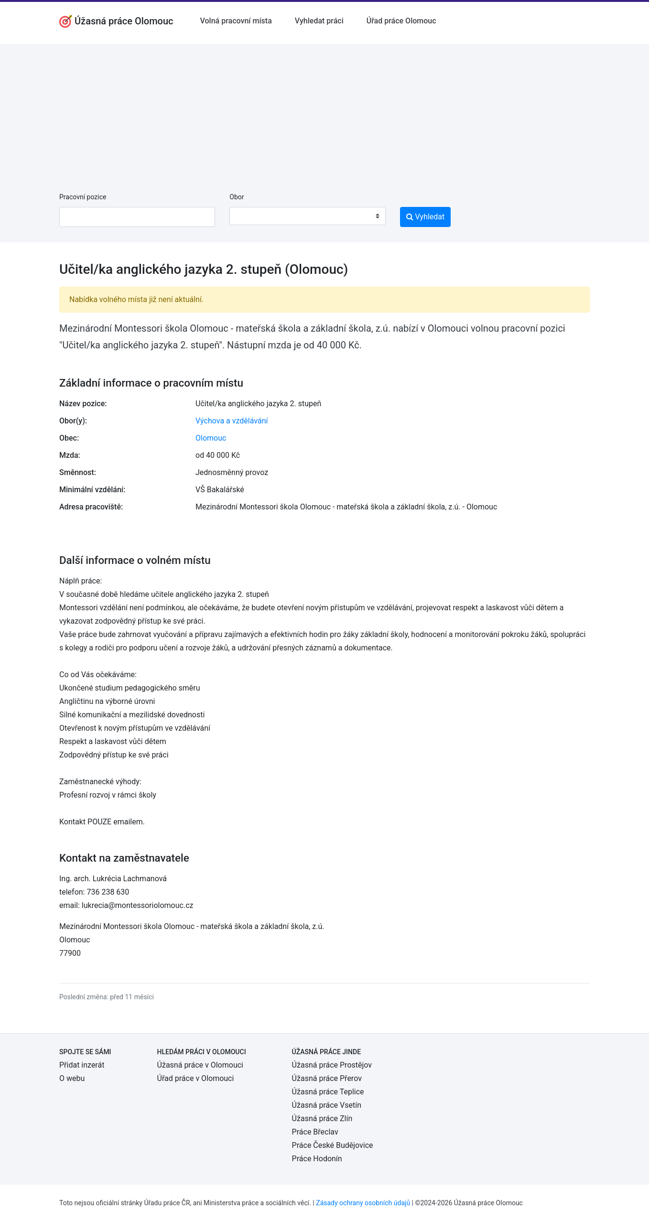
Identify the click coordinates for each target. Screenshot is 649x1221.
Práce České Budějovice (332, 1145)
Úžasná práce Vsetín (326, 1105)
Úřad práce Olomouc (401, 20)
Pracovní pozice (82, 197)
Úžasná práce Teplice (328, 1091)
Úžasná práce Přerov (327, 1078)
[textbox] (249, 216)
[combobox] (307, 216)
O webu (72, 1078)
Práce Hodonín (317, 1158)
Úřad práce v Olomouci (195, 1078)
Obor (236, 197)
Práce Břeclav (315, 1131)
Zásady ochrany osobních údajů (363, 1203)
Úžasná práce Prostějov (332, 1065)
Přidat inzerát (81, 1065)
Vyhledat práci (319, 20)
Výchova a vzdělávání (231, 420)
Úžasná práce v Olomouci (200, 1065)
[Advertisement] (324, 111)
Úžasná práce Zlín (322, 1118)
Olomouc (210, 438)
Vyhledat (425, 216)
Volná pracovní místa (236, 20)
